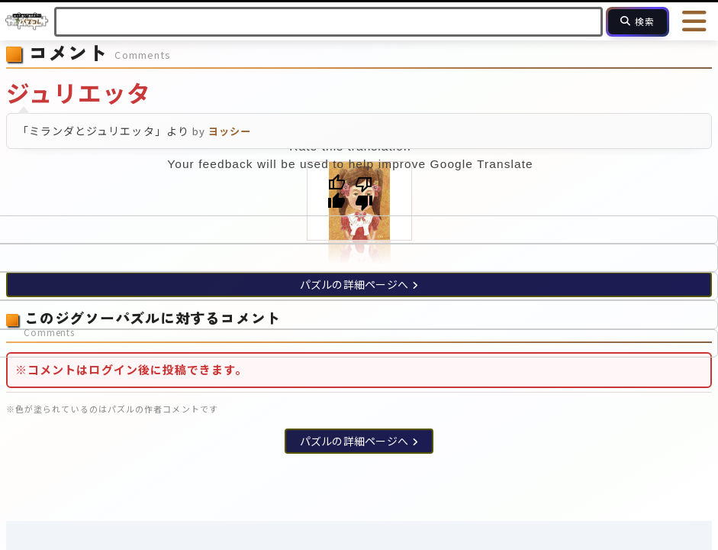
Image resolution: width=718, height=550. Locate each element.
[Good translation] (336, 192)
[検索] (637, 22)
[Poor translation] (364, 192)
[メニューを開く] (695, 21)
